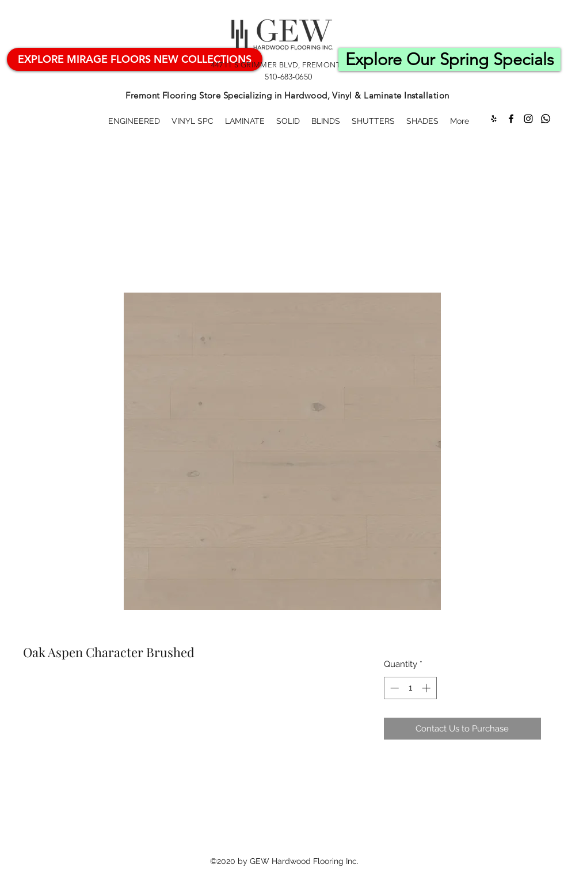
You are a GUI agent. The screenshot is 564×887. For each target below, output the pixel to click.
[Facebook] (511, 118)
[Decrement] (393, 688)
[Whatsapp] (545, 118)
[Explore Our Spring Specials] (449, 59)
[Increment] (427, 688)
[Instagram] (528, 118)
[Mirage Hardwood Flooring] (134, 59)
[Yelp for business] (494, 118)
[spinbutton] (410, 688)
